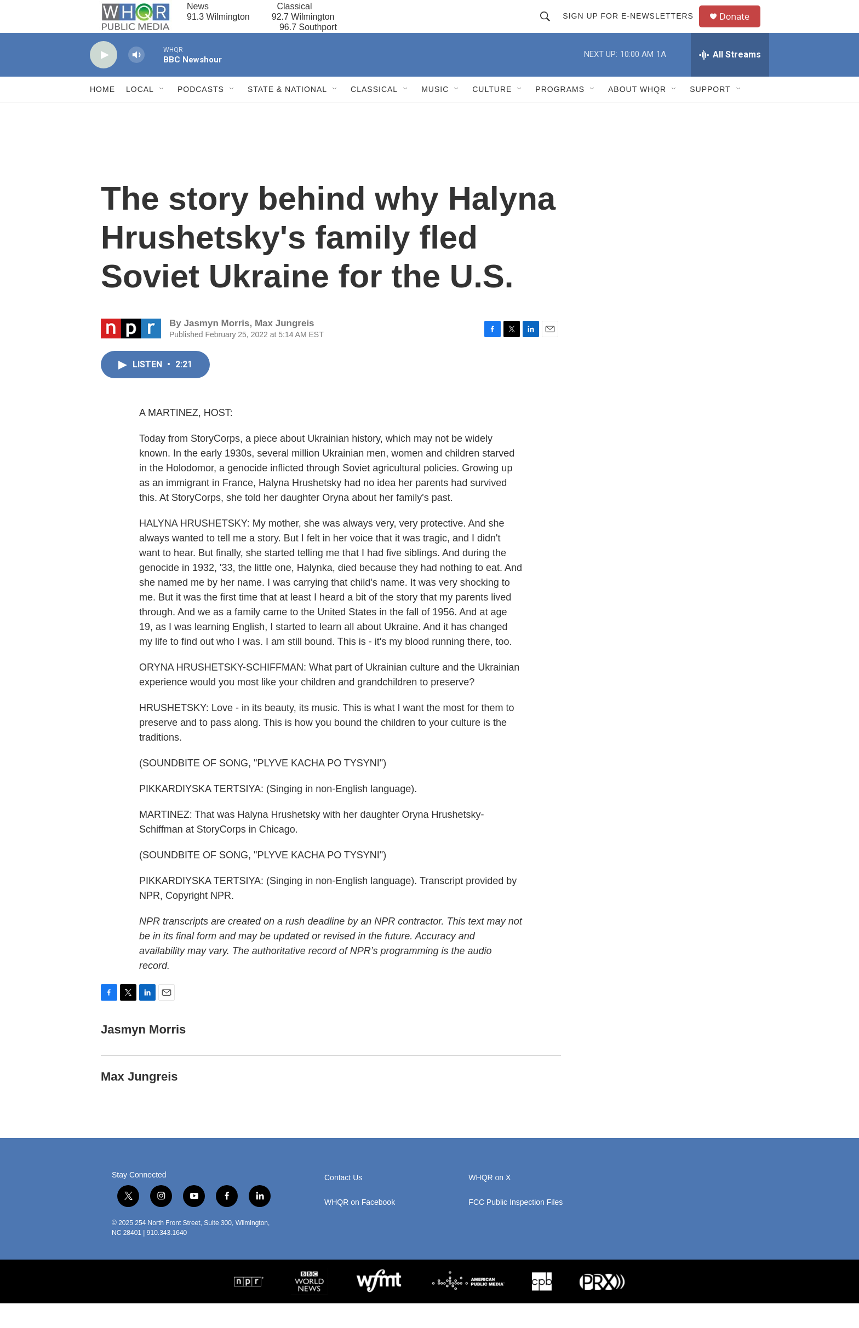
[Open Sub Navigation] (162, 113)
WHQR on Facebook (359, 1227)
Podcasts (200, 113)
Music (435, 113)
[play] (103, 79)
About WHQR (637, 113)
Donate (741, 28)
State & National (287, 113)
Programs (560, 113)
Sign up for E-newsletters (633, 28)
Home (102, 113)
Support (710, 113)
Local (140, 113)
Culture (492, 113)
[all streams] (730, 79)
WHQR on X (489, 1202)
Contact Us (343, 1202)
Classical (374, 113)
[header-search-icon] (550, 28)
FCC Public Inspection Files (515, 1227)
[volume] (136, 79)
